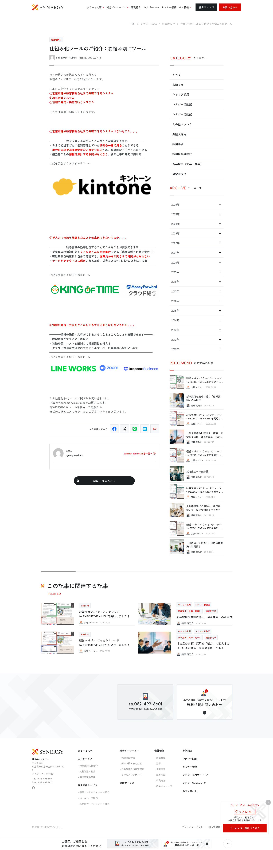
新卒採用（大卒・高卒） (187, 164)
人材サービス (85, 758)
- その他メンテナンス (131, 774)
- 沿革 (157, 763)
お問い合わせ (230, 7)
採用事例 (178, 144)
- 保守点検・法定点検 (131, 763)
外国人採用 (179, 134)
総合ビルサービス (129, 750)
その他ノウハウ (182, 124)
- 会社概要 (159, 757)
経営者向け (179, 174)
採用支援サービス (87, 785)
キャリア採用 (180, 94)
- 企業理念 (159, 769)
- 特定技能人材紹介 (88, 765)
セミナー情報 (189, 766)
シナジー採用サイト (195, 774)
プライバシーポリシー (193, 827)
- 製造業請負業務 (86, 777)
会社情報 (159, 750)
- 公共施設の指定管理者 (132, 769)
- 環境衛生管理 (127, 757)
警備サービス (127, 783)
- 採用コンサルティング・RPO (93, 792)
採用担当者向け (182, 154)
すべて (176, 74)
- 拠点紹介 (159, 774)
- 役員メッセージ (163, 786)
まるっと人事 (85, 750)
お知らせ (178, 84)
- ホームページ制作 (88, 798)
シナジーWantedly (194, 783)
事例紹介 (187, 750)
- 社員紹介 (159, 780)
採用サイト (206, 7)
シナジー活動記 (182, 104)
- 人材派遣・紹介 (86, 771)
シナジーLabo (190, 758)
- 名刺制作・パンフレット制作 (93, 803)
